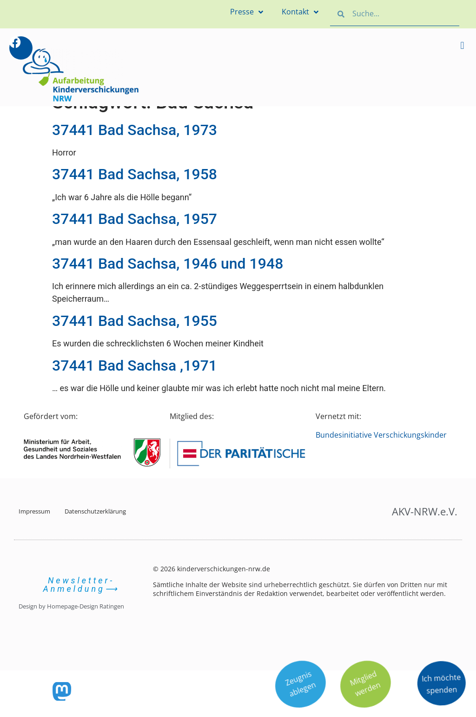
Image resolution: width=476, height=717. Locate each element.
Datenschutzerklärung (95, 511)
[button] (462, 45)
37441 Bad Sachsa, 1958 (134, 174)
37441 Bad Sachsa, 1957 (134, 219)
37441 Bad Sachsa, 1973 (134, 130)
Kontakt (300, 12)
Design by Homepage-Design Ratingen (71, 606)
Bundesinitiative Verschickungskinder (381, 435)
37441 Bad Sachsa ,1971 (134, 365)
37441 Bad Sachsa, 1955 (134, 321)
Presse (246, 12)
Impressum (34, 511)
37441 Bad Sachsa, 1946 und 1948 (167, 263)
